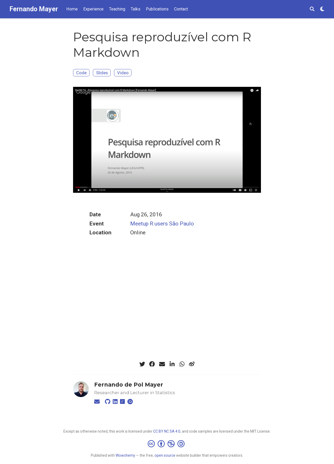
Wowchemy (125, 455)
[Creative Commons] (167, 443)
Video (123, 72)
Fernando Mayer (33, 9)
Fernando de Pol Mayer (128, 384)
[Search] (312, 9)
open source (164, 455)
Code (81, 72)
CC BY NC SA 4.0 (166, 431)
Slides (102, 72)
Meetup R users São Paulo (162, 223)
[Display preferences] (322, 9)
